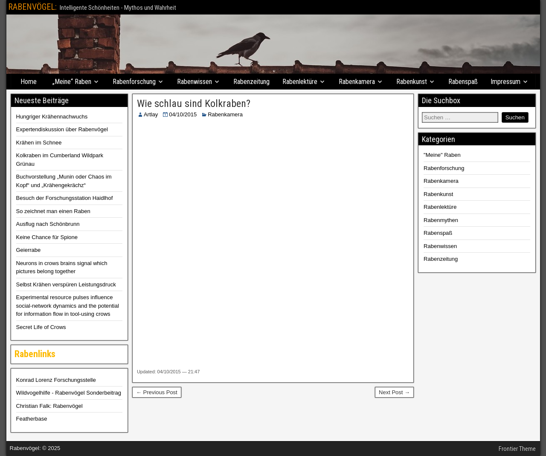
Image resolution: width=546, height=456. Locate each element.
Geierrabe (28, 250)
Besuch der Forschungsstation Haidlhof (64, 198)
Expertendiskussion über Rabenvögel (62, 129)
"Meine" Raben (442, 155)
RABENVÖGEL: (32, 7)
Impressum (505, 82)
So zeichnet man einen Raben (53, 211)
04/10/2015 (183, 114)
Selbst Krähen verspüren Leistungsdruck (66, 284)
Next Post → (394, 392)
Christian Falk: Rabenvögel (49, 406)
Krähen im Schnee (39, 142)
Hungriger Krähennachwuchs (52, 116)
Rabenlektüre (299, 82)
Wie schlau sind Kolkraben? (193, 104)
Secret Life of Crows (41, 327)
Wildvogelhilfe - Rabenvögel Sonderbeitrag (68, 393)
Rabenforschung (134, 82)
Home (28, 82)
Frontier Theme (517, 449)
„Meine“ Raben (71, 82)
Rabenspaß (463, 82)
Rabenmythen (441, 220)
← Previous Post (156, 392)
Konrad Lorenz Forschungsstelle (56, 380)
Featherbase (31, 419)
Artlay (151, 114)
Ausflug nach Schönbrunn (48, 224)
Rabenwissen (194, 82)
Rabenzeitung (251, 82)
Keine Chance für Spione (47, 237)
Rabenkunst (411, 82)
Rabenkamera (357, 82)
